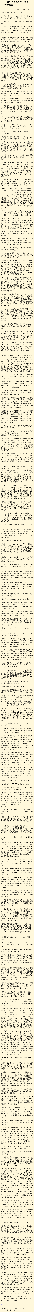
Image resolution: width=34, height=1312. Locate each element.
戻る (2, 1304)
